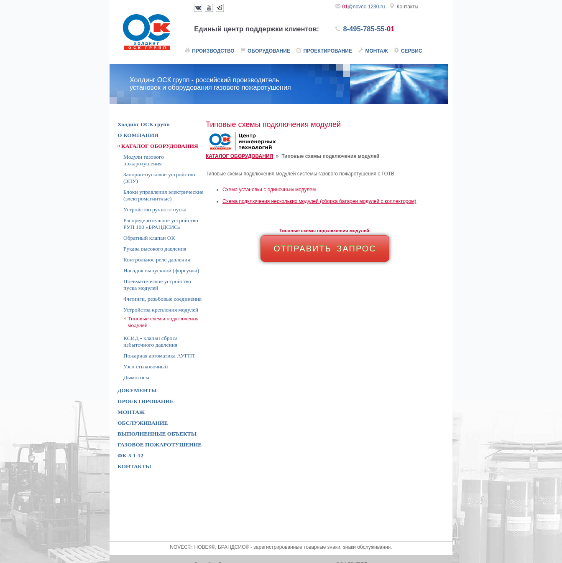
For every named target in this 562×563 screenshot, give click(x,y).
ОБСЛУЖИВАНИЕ (143, 423)
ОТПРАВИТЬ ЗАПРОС (324, 248)
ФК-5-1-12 (130, 455)
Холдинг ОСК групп (144, 124)
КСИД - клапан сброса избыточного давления (150, 341)
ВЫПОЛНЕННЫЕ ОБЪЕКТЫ (157, 434)
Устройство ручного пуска (154, 209)
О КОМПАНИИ (138, 135)
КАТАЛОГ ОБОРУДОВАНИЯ (239, 156)
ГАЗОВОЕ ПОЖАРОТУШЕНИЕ (160, 444)
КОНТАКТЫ (134, 466)
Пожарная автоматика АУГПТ (159, 356)
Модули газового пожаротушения (143, 160)
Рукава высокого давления (154, 249)
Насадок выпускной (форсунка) (161, 270)
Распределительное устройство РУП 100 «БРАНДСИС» (160, 223)
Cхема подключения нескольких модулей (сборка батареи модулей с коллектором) (319, 201)
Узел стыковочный (145, 366)
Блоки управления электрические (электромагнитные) (163, 195)
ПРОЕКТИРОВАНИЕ (146, 401)
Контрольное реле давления (156, 259)
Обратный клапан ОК (149, 238)
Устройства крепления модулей (160, 310)
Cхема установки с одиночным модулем (269, 190)
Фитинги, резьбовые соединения (162, 299)
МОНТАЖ (131, 412)
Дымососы (136, 377)
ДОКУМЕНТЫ (137, 390)
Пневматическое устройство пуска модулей (157, 284)
